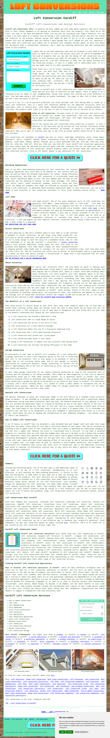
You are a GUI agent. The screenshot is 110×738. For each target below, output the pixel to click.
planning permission (62, 372)
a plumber (58, 634)
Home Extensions (72, 691)
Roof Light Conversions (58, 679)
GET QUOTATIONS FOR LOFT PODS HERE (20, 224)
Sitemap (7, 719)
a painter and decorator (69, 637)
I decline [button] (69, 732)
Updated (31, 719)
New (26, 719)
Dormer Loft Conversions (51, 691)
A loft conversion (30, 310)
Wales (83, 554)
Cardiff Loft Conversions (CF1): (19, 29)
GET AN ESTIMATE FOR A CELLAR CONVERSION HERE (25, 258)
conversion (25, 449)
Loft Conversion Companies (72, 682)
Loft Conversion (92, 679)
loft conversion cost (73, 552)
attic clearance (47, 641)
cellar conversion (69, 242)
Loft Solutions (17, 679)
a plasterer (33, 644)
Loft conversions (12, 137)
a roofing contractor (91, 644)
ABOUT (85, 12)
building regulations (56, 188)
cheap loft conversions (51, 545)
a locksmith (20, 641)
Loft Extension (76, 679)
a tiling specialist (37, 637)
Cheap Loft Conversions (38, 693)
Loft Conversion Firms (78, 684)
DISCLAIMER (100, 12)
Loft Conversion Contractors (35, 682)
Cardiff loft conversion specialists (38, 534)
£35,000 (94, 58)
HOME (74, 12)
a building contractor (78, 641)
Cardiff (41, 137)
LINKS (79, 12)
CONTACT (91, 12)
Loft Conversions (55, 688)
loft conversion (90, 56)
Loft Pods (54, 682)
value (34, 92)
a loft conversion (38, 96)
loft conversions (61, 124)
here (66, 523)
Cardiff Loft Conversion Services (27, 595)
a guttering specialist (34, 639)
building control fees (42, 83)
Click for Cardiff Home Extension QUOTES (53, 297)
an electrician (94, 639)
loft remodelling (85, 534)
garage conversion (15, 357)
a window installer (66, 639)
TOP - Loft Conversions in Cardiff (20, 703)
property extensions (30, 545)
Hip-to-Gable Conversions (82, 686)
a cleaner (82, 634)
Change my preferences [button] (81, 732)
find (12, 502)
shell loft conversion (15, 105)
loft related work (59, 554)
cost (56, 54)
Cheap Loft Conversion (36, 679)
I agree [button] (62, 732)
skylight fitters (60, 644)
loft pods (92, 208)
